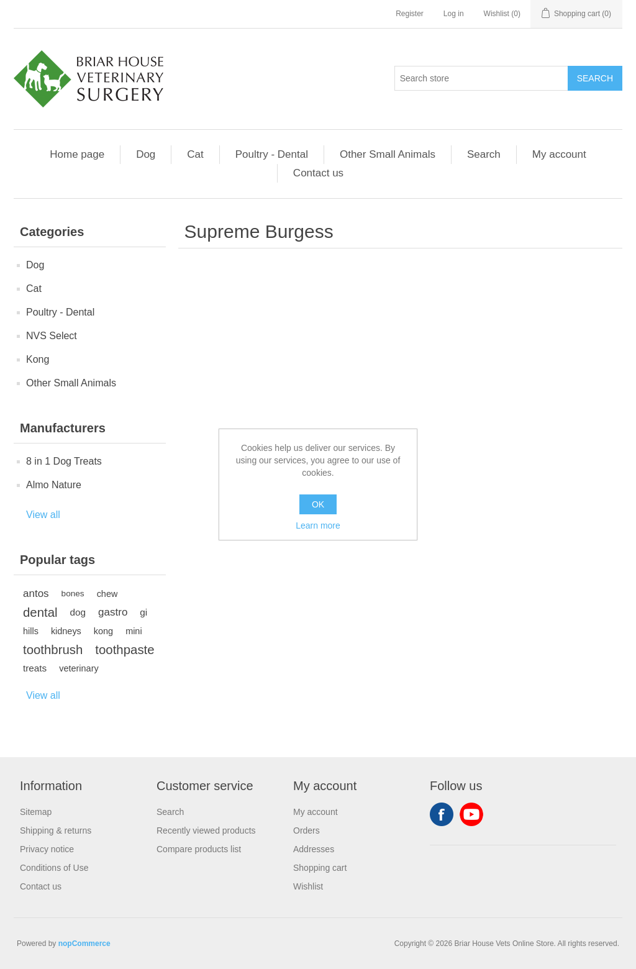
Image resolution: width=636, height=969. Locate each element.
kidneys (66, 631)
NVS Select (51, 335)
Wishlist (308, 886)
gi (143, 612)
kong (103, 631)
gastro (112, 612)
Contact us (318, 173)
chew (107, 594)
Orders (306, 830)
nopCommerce (84, 943)
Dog (145, 154)
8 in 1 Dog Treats (64, 461)
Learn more (318, 525)
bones (72, 593)
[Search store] (481, 78)
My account (559, 154)
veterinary (78, 668)
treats (35, 668)
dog (78, 612)
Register (410, 13)
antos (36, 593)
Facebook (441, 814)
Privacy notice (47, 849)
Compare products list (199, 849)
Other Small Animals (387, 154)
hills (31, 631)
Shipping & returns (55, 830)
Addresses (313, 849)
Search (484, 154)
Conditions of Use (54, 868)
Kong (37, 359)
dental (40, 612)
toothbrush (53, 650)
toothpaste (124, 650)
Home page (77, 154)
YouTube (471, 814)
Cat (195, 154)
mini (133, 631)
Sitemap (36, 812)
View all (43, 514)
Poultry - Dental (271, 154)
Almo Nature (53, 485)
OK (318, 504)
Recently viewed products (206, 830)
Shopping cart (320, 868)
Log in (453, 13)
